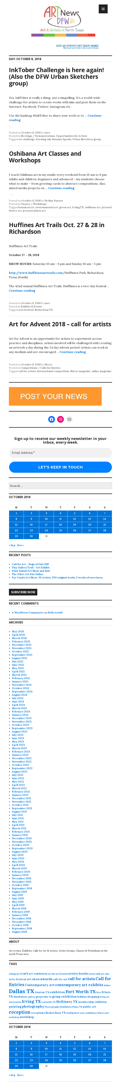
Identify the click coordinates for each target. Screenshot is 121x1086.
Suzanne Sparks (61, 139)
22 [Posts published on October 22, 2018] (16, 530)
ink (49, 139)
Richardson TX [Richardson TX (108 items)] (55, 1012)
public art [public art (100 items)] (89, 1006)
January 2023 (20, 755)
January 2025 (20, 681)
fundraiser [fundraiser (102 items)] (20, 996)
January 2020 (20, 875)
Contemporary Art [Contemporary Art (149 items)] (40, 985)
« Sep (12, 545)
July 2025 (17, 661)
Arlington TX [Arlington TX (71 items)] (16, 973)
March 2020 (19, 868)
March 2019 (19, 908)
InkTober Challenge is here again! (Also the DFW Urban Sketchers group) (56, 76)
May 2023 (18, 741)
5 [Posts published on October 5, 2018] (74, 513)
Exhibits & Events (31, 306)
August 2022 (19, 771)
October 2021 (20, 805)
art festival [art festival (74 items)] (61, 973)
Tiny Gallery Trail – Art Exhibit (31, 567)
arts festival (25, 309)
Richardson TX (44, 309)
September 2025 (22, 654)
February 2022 (21, 791)
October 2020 (20, 845)
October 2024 (20, 688)
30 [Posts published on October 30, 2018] (31, 536)
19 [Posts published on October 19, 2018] (74, 524)
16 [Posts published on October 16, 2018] (31, 524)
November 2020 (22, 841)
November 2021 (21, 801)
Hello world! (55, 612)
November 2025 (21, 648)
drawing (41, 139)
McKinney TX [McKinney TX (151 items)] (67, 1002)
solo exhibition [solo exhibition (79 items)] (88, 1012)
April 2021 (18, 825)
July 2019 (17, 895)
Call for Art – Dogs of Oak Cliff (30, 564)
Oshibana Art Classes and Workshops (45, 156)
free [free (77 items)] (99, 992)
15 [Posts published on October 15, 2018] (16, 524)
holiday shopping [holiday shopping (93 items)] (88, 996)
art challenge (26, 139)
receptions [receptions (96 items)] (38, 1012)
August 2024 (19, 695)
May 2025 (18, 668)
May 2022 (18, 781)
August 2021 (19, 811)
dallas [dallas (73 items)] (107, 985)
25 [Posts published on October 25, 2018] (60, 530)
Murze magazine (80, 371)
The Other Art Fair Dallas (27, 574)
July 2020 (18, 855)
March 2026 (19, 638)
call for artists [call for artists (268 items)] (81, 978)
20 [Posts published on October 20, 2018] (89, 524)
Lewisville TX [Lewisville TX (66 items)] (48, 1002)
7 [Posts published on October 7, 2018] (104, 513)
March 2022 (19, 788)
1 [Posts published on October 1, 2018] (16, 513)
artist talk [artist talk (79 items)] (94, 973)
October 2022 (20, 765)
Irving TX (78, 207)
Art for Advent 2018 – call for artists (60, 324)
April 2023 (18, 745)
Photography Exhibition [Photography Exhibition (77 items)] (58, 1006)
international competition (53, 371)
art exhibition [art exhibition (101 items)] (38, 973)
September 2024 (22, 691)
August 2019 (19, 891)
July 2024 (17, 698)
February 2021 (21, 831)
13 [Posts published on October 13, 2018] (89, 519)
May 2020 (18, 861)
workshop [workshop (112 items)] (27, 1017)
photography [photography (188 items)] (33, 1006)
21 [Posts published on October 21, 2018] (104, 524)
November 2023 (22, 721)
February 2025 (21, 678)
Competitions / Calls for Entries (40, 367)
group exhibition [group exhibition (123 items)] (64, 996)
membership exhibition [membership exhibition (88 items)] (92, 1002)
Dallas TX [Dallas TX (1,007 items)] (21, 991)
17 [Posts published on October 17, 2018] (46, 524)
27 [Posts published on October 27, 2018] (89, 530)
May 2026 (18, 631)
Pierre (48, 364)
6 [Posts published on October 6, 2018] (89, 513)
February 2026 (21, 641)
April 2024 (18, 705)
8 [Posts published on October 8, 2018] (16, 519)
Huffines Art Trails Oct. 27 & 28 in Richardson (56, 228)
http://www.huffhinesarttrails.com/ (37, 273)
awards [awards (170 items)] (46, 979)
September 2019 (22, 888)
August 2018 (19, 931)
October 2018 (20, 925)
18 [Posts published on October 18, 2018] (60, 524)
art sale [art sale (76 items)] (105, 973)
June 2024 (18, 701)
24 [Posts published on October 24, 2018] (46, 530)
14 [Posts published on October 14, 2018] (104, 519)
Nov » (20, 545)
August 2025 (19, 658)
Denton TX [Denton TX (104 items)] (42, 992)
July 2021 (17, 815)
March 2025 (19, 674)
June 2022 (18, 778)
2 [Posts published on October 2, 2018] (31, 513)
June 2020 (18, 858)
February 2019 (21, 911)
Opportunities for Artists (71, 136)
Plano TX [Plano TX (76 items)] (77, 1006)
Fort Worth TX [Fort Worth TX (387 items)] (81, 991)
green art (65, 207)
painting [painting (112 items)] (15, 1006)
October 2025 (20, 651)
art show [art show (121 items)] (33, 979)
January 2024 (20, 715)
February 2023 (21, 751)
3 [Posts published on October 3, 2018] (46, 513)
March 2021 (19, 828)
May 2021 (18, 821)
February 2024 (21, 711)
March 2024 (19, 708)
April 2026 (18, 634)
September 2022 (22, 768)
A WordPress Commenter (28, 612)
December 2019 (21, 878)
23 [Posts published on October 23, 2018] (31, 530)
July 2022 (17, 775)
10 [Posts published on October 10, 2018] (46, 519)
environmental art (46, 207)
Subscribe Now (23, 592)
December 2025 (21, 644)
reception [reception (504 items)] (19, 1012)
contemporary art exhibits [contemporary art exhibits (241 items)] (79, 984)
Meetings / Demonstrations (38, 136)
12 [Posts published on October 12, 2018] (74, 519)
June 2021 (18, 818)
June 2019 (18, 898)
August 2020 (19, 851)
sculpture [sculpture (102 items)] (72, 1012)
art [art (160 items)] (25, 973)
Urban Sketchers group (86, 139)
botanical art (26, 207)
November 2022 (22, 761)
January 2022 (20, 795)
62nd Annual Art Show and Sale (31, 570)
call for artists (27, 371)
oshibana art (92, 207)
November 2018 (21, 921)
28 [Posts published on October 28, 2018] (104, 530)
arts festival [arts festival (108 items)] (17, 979)
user (47, 132)
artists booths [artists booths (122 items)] (78, 973)
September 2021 (22, 808)
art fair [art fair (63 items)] (51, 974)
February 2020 (21, 871)
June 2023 (18, 738)
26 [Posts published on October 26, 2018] (74, 530)
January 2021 (20, 835)
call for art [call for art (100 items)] (60, 979)
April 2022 (18, 785)
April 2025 (18, 671)
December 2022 (22, 758)
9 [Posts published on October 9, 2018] (31, 519)
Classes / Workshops (34, 204)
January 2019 (20, 915)
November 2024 (22, 684)
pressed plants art (34, 210)
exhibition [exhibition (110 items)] (57, 992)
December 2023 (22, 718)
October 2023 (20, 725)
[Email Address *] (60, 453)
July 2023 (17, 735)
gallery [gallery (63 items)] (31, 997)
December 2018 (21, 918)
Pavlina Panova (54, 200)
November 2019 (21, 881)
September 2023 (22, 728)
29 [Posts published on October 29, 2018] (16, 536)
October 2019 (20, 885)
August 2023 (19, 731)
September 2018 (22, 928)
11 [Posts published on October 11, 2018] (60, 519)
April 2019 (18, 905)
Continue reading (61, 188)
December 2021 (21, 798)
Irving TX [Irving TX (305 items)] (31, 1001)
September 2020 (22, 848)
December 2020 (22, 838)
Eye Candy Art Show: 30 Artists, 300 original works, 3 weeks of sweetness (57, 577)
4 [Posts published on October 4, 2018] (60, 513)
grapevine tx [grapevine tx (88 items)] (44, 996)
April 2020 (18, 865)
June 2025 (18, 664)
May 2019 (18, 901)
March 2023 (19, 748)
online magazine (102, 371)
